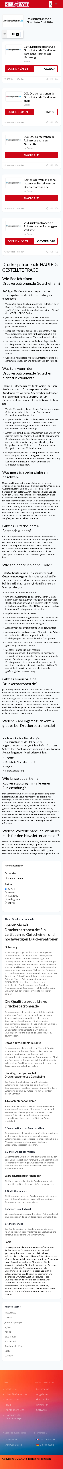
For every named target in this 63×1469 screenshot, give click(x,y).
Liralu (7, 1350)
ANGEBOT (31, 155)
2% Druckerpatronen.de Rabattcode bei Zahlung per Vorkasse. (40, 226)
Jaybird (8, 1327)
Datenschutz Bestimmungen (14, 1416)
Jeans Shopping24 (13, 1322)
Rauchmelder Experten (16, 1346)
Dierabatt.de (45, 1444)
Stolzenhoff (10, 1341)
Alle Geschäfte (14, 1444)
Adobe (8, 1331)
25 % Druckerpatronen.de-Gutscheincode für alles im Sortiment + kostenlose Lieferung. (40, 52)
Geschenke (42, 1399)
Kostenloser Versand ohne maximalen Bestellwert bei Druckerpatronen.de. (40, 183)
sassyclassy (10, 1312)
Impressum (12, 1399)
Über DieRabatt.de (16, 1394)
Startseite (11, 1389)
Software (41, 1410)
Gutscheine (42, 1389)
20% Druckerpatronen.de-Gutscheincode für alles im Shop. (39, 97)
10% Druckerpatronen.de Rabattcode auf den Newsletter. (39, 140)
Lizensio (9, 1355)
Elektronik (42, 1404)
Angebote (42, 1394)
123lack (8, 1317)
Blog (8, 1404)
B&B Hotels (10, 1336)
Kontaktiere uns (15, 1410)
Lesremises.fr (45, 1439)
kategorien (12, 1439)
